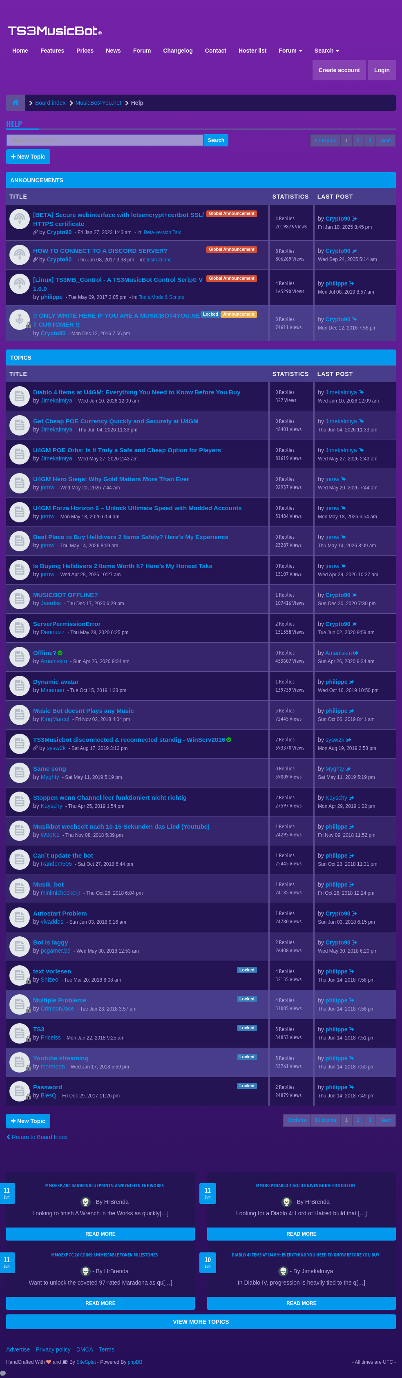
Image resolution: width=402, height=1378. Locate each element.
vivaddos (52, 921)
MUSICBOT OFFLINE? (65, 594)
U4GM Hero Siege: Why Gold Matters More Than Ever (111, 479)
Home (20, 50)
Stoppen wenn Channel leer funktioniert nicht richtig (110, 797)
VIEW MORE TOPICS (201, 1321)
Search (327, 50)
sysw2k (56, 748)
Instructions (159, 260)
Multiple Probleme (59, 1000)
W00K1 (50, 835)
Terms (106, 1349)
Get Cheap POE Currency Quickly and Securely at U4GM (116, 421)
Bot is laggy (50, 942)
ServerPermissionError (66, 623)
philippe (52, 297)
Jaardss (51, 603)
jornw (47, 487)
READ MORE (100, 1234)
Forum (142, 50)
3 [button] (369, 141)
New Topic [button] (28, 156)
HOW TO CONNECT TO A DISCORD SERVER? (100, 250)
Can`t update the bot (63, 855)
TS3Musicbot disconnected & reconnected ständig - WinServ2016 (129, 739)
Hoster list (252, 50)
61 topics (325, 141)
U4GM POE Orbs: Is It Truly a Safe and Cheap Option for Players (127, 450)
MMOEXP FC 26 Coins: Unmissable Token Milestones (104, 1255)
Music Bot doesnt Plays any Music (83, 710)
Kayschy (52, 806)
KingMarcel (55, 719)
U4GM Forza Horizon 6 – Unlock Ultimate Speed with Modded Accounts (137, 507)
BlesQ (48, 1095)
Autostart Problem (60, 913)
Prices (85, 50)
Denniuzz (53, 632)
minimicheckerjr (60, 892)
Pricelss (51, 1037)
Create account (339, 70)
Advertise (18, 1349)
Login (382, 70)
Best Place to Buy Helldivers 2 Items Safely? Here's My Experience (130, 536)
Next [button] (385, 141)
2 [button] (358, 141)
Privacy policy (53, 1349)
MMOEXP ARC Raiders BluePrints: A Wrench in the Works (104, 1185)
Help (14, 123)
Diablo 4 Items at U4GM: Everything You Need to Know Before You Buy (137, 392)
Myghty (50, 777)
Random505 (56, 863)
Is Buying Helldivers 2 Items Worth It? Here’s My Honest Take (122, 565)
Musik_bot (48, 884)
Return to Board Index (37, 1137)
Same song (49, 768)
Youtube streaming (61, 1058)
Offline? (44, 652)
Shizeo (49, 979)
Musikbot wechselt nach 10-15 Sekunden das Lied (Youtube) (121, 826)
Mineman (53, 690)
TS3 (39, 1029)
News (113, 50)
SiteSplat (85, 1362)
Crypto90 (59, 232)
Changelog (177, 50)
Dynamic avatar (56, 681)
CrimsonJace (57, 1008)
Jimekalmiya (56, 400)
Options (297, 1120)
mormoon (53, 1066)
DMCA (84, 1349)
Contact (215, 50)
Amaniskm (53, 661)
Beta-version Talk (162, 232)
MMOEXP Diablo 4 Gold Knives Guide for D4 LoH (305, 1185)
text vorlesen (52, 971)
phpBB (135, 1362)
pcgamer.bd (56, 950)
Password (47, 1087)
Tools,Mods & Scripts (161, 297)
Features (52, 50)
